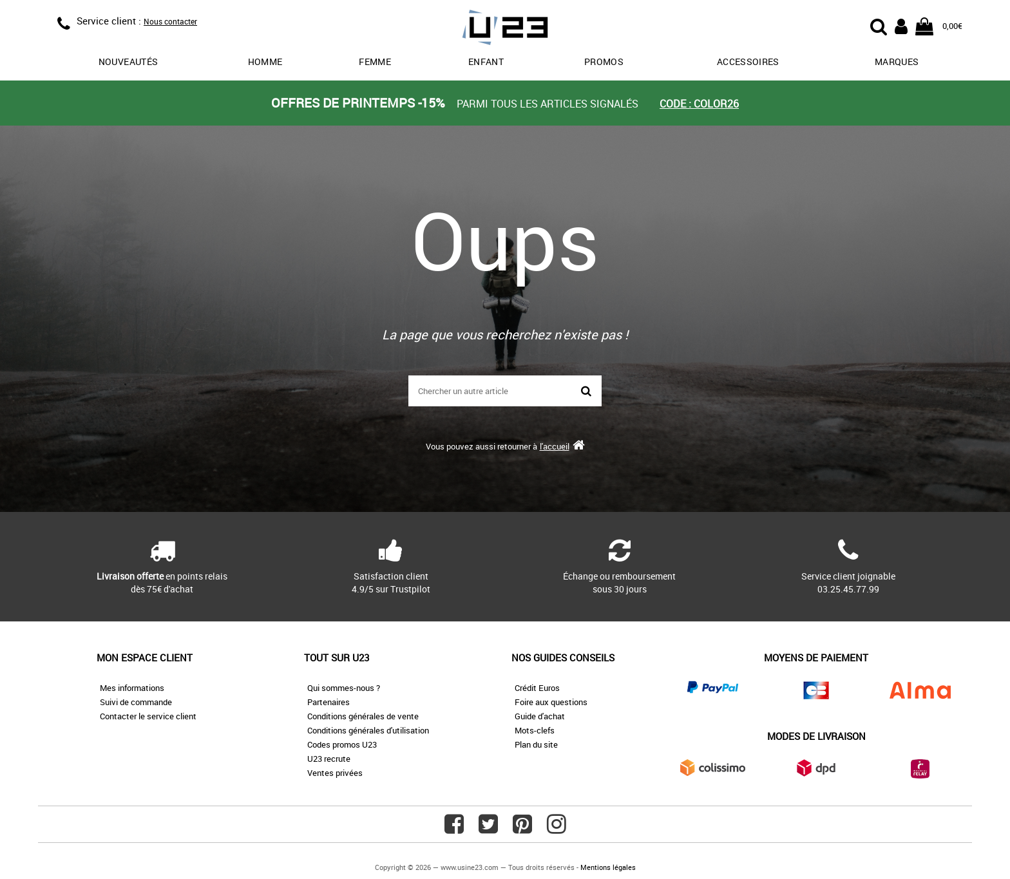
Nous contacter (170, 21)
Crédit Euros (537, 688)
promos (604, 61)
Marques (897, 61)
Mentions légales (608, 867)
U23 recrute (328, 758)
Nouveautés (128, 61)
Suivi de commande (136, 702)
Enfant (486, 61)
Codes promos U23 (342, 744)
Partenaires (328, 702)
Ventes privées (335, 773)
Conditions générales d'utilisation (368, 730)
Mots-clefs (535, 730)
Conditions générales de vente (363, 716)
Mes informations (132, 688)
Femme (375, 61)
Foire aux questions (551, 702)
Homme (265, 61)
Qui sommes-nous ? (343, 688)
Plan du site (536, 744)
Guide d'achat (540, 716)
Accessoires (748, 61)
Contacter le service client (148, 716)
